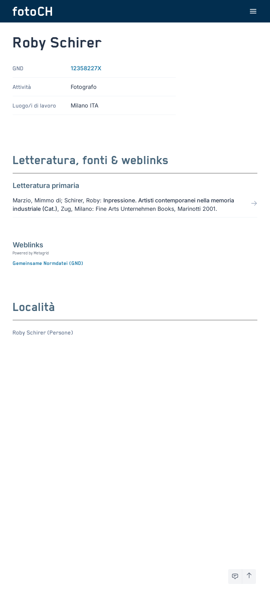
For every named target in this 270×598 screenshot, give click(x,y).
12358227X (86, 68)
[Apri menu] (253, 11)
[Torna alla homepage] (32, 11)
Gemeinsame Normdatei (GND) (48, 263)
